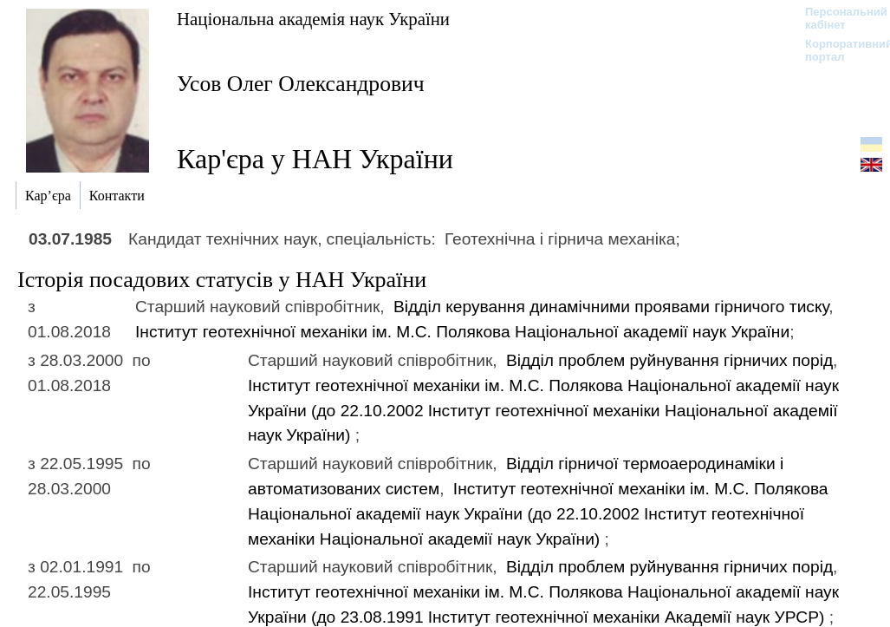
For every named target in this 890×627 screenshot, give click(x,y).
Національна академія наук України (313, 19)
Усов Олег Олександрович (301, 83)
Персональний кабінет (837, 18)
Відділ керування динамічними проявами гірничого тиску (610, 306)
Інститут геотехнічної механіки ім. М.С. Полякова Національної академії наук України (462, 332)
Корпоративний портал (837, 50)
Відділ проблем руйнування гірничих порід (669, 360)
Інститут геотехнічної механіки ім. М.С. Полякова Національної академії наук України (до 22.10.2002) (543, 410)
